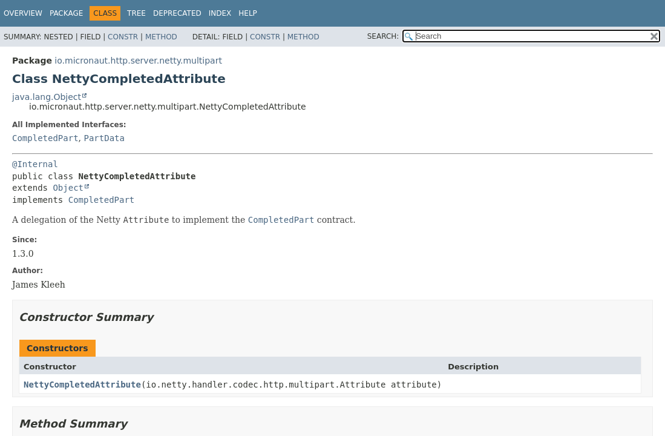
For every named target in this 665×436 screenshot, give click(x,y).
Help (247, 13)
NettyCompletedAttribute (82, 384)
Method (161, 37)
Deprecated (177, 13)
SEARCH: (383, 36)
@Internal (35, 164)
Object (68, 188)
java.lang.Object (46, 97)
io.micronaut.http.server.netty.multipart (138, 60)
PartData (104, 138)
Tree (136, 13)
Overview (23, 13)
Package (66, 13)
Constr (123, 37)
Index (220, 13)
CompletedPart (45, 138)
